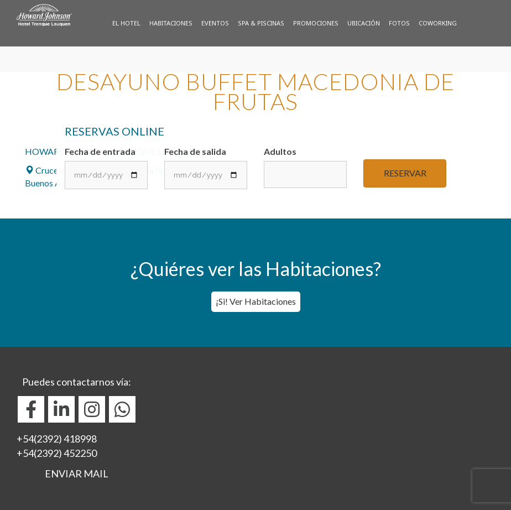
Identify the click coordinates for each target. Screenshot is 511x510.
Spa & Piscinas (261, 23)
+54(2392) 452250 (57, 453)
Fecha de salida (205, 167)
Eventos (215, 23)
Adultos (305, 167)
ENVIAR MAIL (76, 473)
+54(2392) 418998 (57, 439)
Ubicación (363, 23)
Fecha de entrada (106, 167)
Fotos (399, 23)
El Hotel (126, 23)
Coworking (438, 23)
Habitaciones (170, 23)
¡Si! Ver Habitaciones (256, 301)
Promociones (315, 23)
